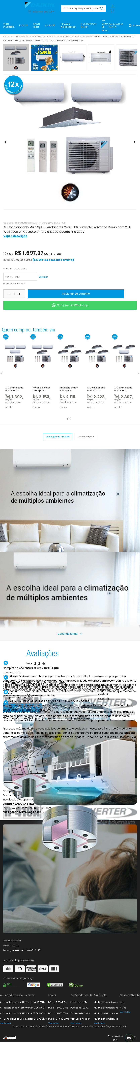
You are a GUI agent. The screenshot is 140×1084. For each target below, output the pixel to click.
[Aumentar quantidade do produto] (19, 293)
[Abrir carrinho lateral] (112, 11)
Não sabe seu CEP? (14, 283)
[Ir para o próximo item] (134, 142)
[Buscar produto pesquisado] (102, 8)
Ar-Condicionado (17, 36)
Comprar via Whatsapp (70, 305)
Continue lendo (70, 634)
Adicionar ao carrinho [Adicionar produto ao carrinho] (76, 294)
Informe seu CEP (40, 12)
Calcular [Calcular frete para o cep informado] (43, 276)
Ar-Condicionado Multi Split (40, 36)
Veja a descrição (15, 236)
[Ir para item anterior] (5, 142)
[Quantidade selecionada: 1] (14, 293)
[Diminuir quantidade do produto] (9, 293)
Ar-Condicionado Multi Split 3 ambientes (73, 36)
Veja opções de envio (14, 268)
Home (5, 36)
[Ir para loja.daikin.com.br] (41, 5)
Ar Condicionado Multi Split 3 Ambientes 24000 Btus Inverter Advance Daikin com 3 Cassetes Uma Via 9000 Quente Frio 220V (69, 389)
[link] (8, 25)
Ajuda (134, 25)
